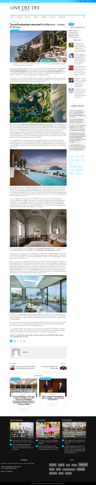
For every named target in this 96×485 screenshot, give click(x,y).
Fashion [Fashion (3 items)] (77, 156)
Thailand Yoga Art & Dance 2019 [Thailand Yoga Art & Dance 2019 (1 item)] (76, 166)
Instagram (23, 1)
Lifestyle (19, 17)
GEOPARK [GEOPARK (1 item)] (72, 160)
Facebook (12, 1)
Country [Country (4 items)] (71, 156)
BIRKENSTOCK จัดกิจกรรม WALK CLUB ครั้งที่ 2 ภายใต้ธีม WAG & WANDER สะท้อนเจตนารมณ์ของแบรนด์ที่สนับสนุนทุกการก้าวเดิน (77, 113)
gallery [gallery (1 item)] (82, 156)
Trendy (36, 17)
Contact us (62, 17)
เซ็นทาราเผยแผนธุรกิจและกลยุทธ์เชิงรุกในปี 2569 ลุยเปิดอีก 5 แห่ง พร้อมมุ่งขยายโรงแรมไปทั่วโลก (53, 397)
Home (11, 17)
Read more (22, 409)
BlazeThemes (62, 483)
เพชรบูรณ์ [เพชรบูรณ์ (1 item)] (71, 173)
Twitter (18, 1)
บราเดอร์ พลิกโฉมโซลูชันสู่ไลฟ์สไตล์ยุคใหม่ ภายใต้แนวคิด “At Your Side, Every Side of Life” (76, 121)
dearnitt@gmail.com (11, 468)
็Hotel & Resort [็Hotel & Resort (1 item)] (78, 173)
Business (43, 17)
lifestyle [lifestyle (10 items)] (77, 160)
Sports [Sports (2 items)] (71, 163)
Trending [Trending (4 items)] (71, 170)
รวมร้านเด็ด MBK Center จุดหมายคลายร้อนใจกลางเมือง (46, 435)
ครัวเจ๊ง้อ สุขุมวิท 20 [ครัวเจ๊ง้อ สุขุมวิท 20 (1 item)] (79, 170)
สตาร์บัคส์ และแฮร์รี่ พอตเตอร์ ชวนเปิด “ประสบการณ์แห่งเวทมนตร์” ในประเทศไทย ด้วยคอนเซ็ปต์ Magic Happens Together (48, 447)
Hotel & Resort (13, 22)
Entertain (27, 17)
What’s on (71, 35)
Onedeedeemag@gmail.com (13, 466)
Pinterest (34, 1)
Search (71, 24)
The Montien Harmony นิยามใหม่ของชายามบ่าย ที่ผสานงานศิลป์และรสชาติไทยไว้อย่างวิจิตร (48, 442)
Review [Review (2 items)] (83, 160)
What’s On (52, 17)
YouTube (29, 1)
